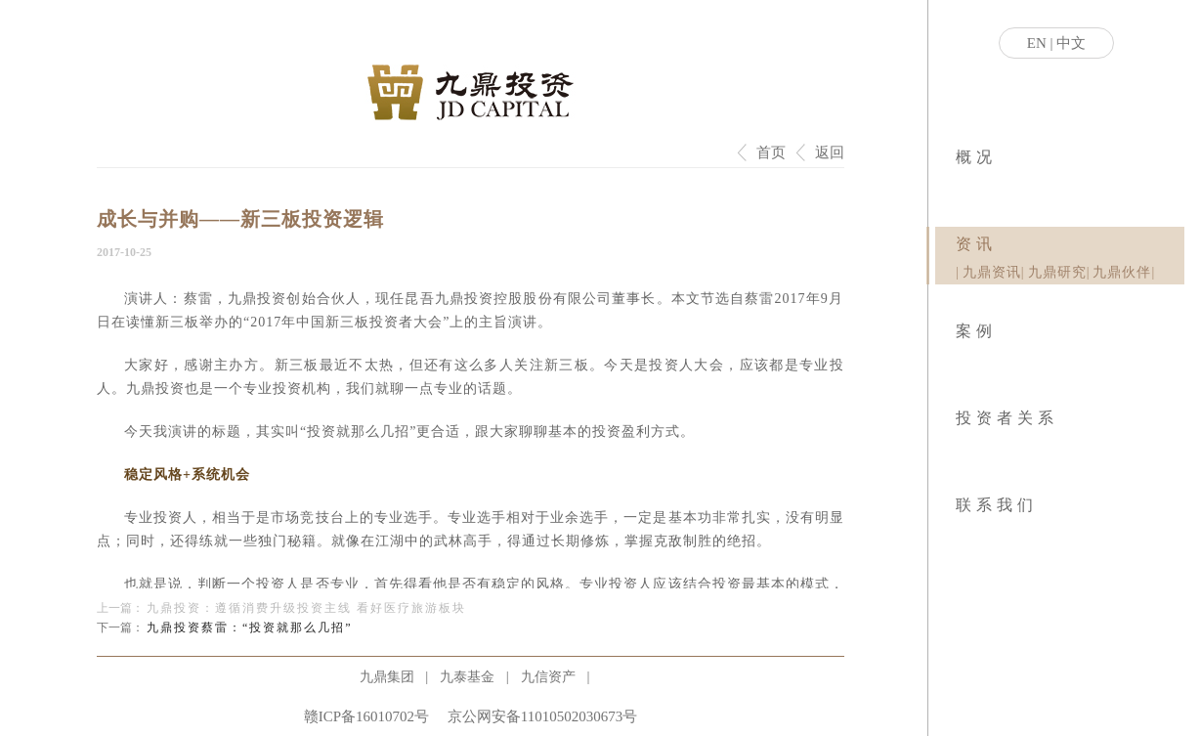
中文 (1071, 43)
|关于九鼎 (957, 185)
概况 (976, 157)
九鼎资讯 (992, 272)
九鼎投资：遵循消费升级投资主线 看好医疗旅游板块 (306, 608)
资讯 (976, 244)
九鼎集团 (387, 677)
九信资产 (548, 677)
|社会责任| (963, 185)
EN (1037, 43)
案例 (976, 331)
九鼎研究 (1057, 272)
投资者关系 (1007, 418)
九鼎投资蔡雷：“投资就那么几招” (250, 627)
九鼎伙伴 (1122, 272)
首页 (771, 152)
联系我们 (997, 505)
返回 (829, 152)
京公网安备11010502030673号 (542, 716)
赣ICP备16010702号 (366, 716)
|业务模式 (960, 185)
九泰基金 (467, 677)
